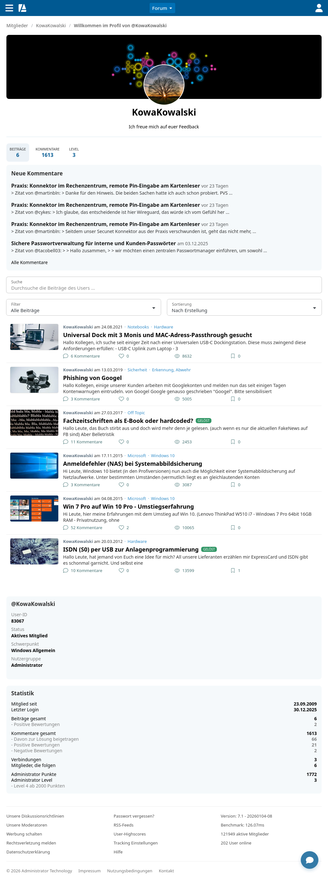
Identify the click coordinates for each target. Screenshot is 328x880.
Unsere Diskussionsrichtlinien (35, 816)
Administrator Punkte (33, 774)
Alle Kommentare (29, 262)
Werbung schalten (24, 834)
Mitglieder (17, 25)
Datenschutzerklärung (28, 852)
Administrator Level (31, 780)
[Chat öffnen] (309, 860)
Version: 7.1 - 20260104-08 (246, 816)
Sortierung (182, 304)
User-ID (19, 615)
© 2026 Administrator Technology (39, 871)
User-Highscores (130, 834)
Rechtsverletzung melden (31, 843)
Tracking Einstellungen (136, 843)
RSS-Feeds (124, 825)
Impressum (89, 871)
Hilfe (118, 852)
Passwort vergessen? (134, 816)
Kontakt (166, 871)
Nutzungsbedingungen (129, 871)
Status (17, 629)
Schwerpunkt (25, 644)
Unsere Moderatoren (26, 825)
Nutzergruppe (26, 659)
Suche (16, 282)
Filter (15, 304)
